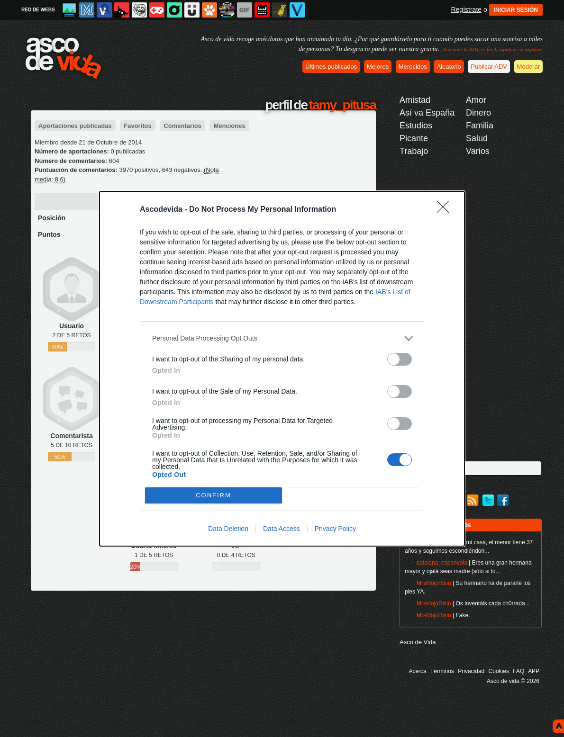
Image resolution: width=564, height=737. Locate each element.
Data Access (281, 528)
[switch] (399, 359)
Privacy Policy (335, 528)
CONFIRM (213, 495)
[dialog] (282, 368)
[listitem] (282, 338)
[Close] (446, 210)
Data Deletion (228, 528)
